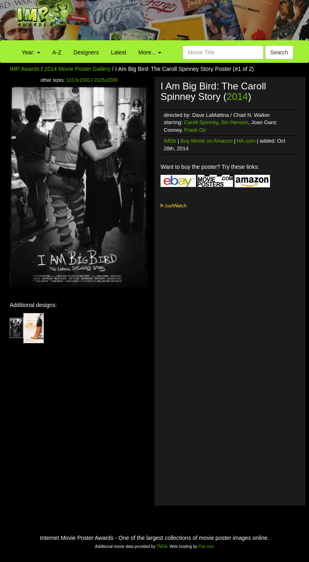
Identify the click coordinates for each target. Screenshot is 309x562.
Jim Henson (234, 122)
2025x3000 (106, 80)
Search (279, 52)
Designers (86, 52)
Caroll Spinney (201, 122)
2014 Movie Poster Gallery (77, 69)
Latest (118, 52)
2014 (237, 96)
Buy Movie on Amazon (207, 141)
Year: (31, 52)
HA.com (246, 141)
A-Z (57, 52)
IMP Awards (24, 69)
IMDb (170, 141)
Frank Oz (195, 130)
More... (149, 52)
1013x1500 (78, 80)
